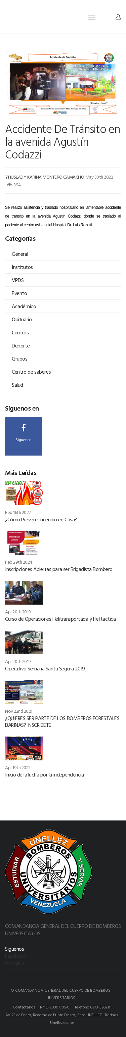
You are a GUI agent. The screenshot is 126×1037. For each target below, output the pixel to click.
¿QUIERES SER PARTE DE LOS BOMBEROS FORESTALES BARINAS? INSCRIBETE (62, 721)
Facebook (15, 956)
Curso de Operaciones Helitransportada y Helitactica (60, 619)
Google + (15, 963)
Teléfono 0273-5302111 (93, 1007)
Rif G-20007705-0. (55, 1007)
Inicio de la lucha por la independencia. (45, 774)
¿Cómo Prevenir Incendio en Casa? (41, 519)
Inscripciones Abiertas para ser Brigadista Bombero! (59, 569)
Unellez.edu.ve (62, 1022)
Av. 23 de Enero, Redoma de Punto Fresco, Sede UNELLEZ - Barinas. (62, 1014)
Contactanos (24, 1007)
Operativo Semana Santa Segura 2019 (45, 668)
